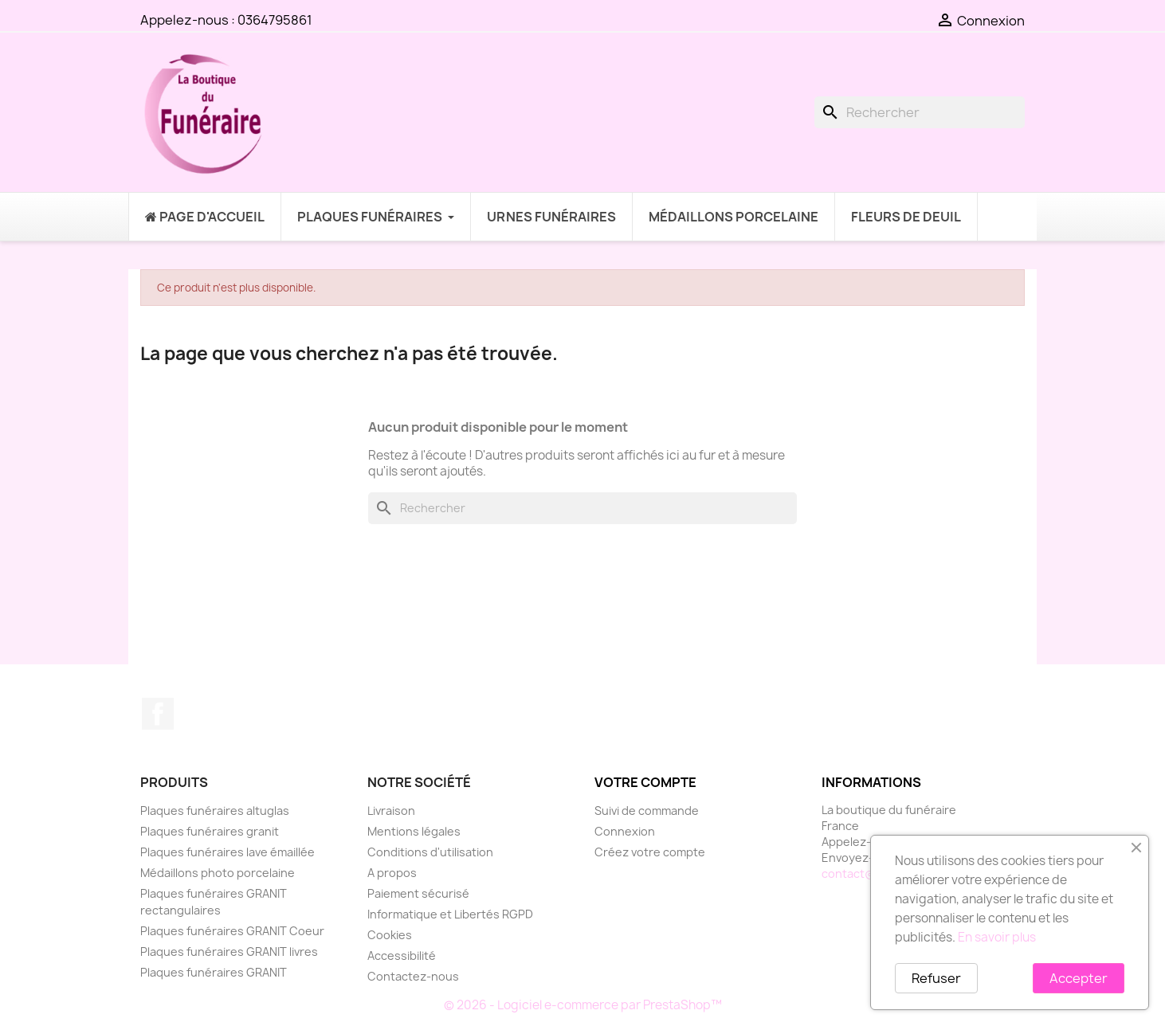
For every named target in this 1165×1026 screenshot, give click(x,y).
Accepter (1078, 978)
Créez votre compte (649, 852)
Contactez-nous (413, 976)
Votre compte (645, 782)
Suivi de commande (646, 810)
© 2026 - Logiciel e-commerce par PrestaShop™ (583, 1005)
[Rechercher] (919, 112)
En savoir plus (997, 937)
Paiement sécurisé (418, 893)
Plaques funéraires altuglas (214, 810)
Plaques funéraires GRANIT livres (229, 951)
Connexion (624, 831)
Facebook (158, 714)
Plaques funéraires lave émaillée (227, 852)
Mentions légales (414, 831)
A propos (392, 872)
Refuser (936, 978)
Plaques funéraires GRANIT (213, 972)
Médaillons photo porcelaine (217, 872)
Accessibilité (401, 955)
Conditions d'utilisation (430, 852)
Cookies (389, 934)
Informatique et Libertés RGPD (450, 914)
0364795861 (274, 20)
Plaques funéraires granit (209, 831)
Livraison (391, 810)
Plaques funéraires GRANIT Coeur (232, 930)
